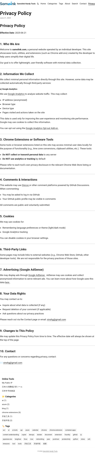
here (7, 282)
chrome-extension (56, 430)
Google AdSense (36, 275)
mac (31, 439)
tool (13, 444)
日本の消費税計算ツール (12, 387)
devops (31, 435)
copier (24, 435)
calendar (35, 430)
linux (25, 439)
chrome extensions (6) (11, 412)
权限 (45, 444)
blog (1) (5, 408)
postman (56, 439)
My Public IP (7, 383)
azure (27, 430)
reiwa (83, 439)
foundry (67, 435)
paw (48, 439)
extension (58, 435)
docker (39, 435)
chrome (44, 430)
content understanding (11, 435)
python (75, 439)
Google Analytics (16, 94)
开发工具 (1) (7, 416)
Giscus (25, 185)
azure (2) (5, 404)
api (21, 430)
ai (8, 430)
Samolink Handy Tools (18, 3)
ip (81, 435)
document (48, 435)
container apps (70, 430)
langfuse (18, 439)
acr (4, 430)
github (75, 435)
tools (20, 444)
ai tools (15, 430)
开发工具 (27, 444)
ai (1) (4, 400)
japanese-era (7, 439)
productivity (66, 439)
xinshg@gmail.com (56, 319)
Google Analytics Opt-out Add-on (42, 128)
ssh (89, 439)
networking (40, 439)
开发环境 (37, 444)
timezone (6, 444)
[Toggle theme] (37, 3)
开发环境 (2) (7, 420)
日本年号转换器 (8, 391)
